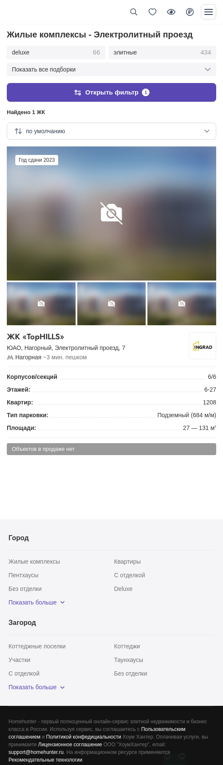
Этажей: (18, 389)
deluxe (56, 52)
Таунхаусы (129, 659)
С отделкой (129, 575)
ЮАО (14, 347)
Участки (19, 659)
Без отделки (25, 588)
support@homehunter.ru (36, 752)
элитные (162, 52)
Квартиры (127, 561)
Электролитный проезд (87, 347)
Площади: (21, 427)
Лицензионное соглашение (70, 745)
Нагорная (28, 357)
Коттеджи (127, 646)
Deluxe (123, 588)
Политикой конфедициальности (83, 737)
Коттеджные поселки (37, 646)
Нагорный (37, 347)
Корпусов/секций (32, 376)
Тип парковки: (27, 415)
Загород (22, 622)
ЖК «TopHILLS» (96, 337)
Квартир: (20, 402)
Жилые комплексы (34, 561)
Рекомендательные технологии (45, 760)
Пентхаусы (23, 575)
